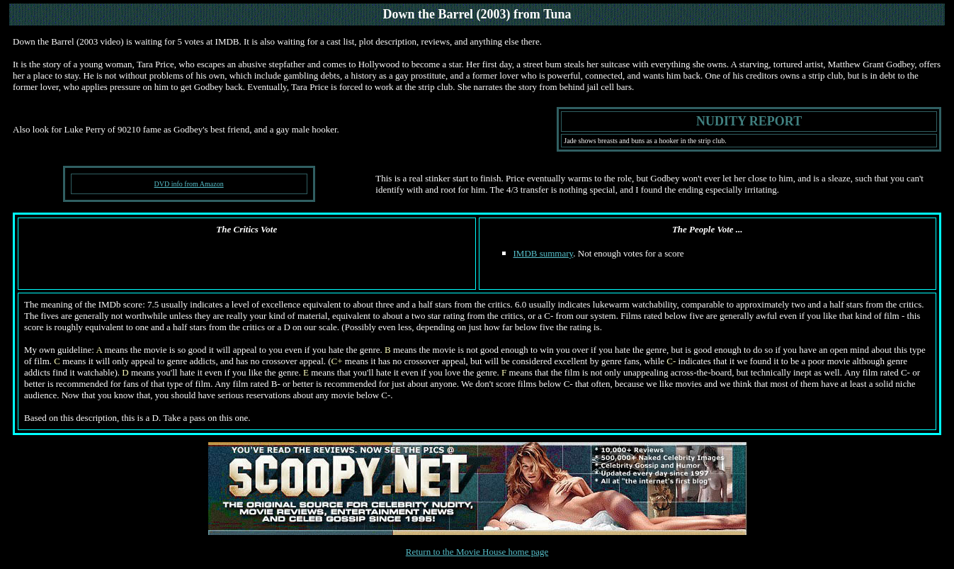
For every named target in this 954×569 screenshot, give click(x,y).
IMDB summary (543, 253)
